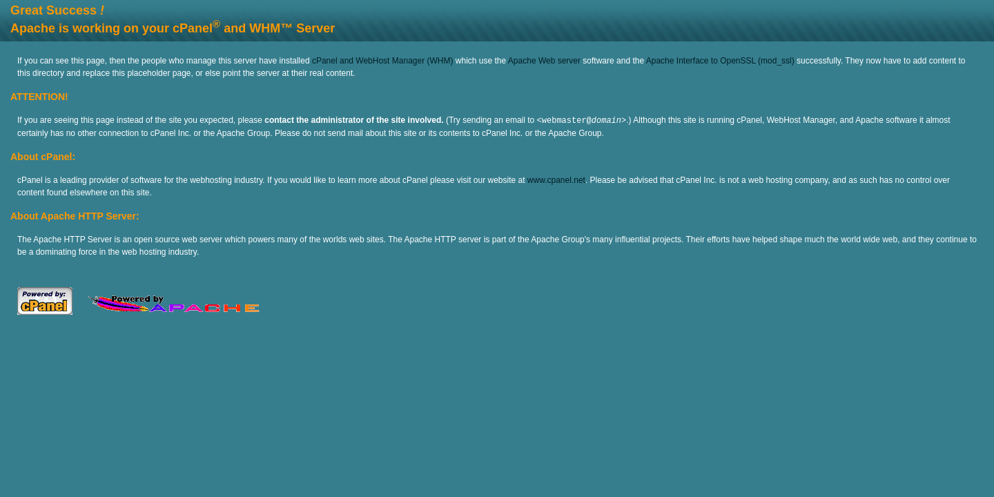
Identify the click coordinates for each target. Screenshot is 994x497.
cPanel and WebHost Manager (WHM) (383, 61)
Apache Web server (544, 61)
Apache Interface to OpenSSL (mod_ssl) (720, 61)
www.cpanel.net (556, 179)
